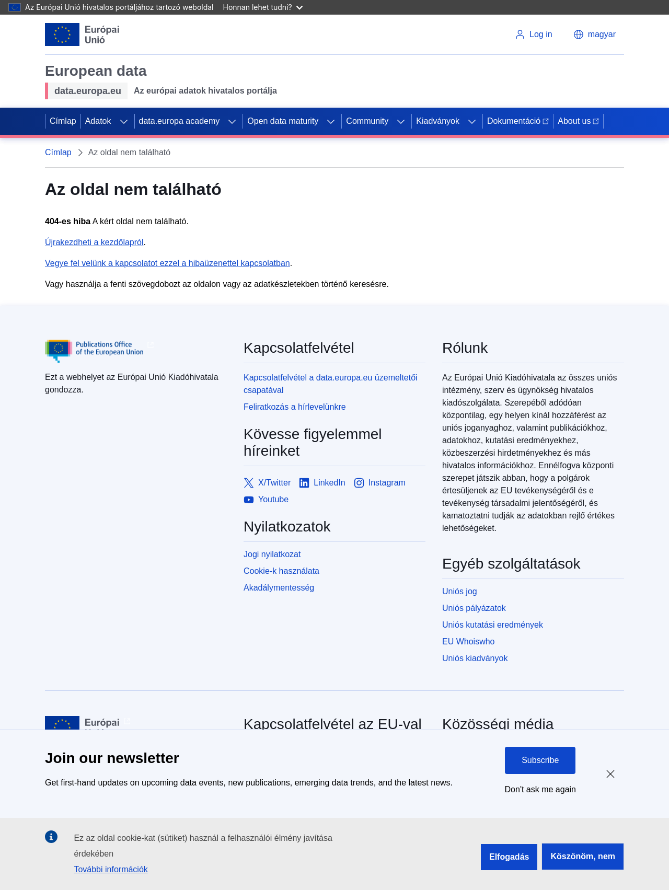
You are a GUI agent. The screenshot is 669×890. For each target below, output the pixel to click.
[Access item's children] (123, 121)
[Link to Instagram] (380, 483)
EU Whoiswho (468, 641)
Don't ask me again (540, 789)
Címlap (63, 121)
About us (578, 121)
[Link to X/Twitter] (267, 483)
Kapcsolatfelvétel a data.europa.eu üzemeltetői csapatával (331, 384)
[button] (594, 34)
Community (367, 121)
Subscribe (540, 760)
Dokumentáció (518, 121)
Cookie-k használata (281, 571)
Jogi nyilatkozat (272, 554)
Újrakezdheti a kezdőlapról (94, 242)
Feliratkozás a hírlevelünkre (295, 406)
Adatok (98, 121)
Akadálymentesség (279, 587)
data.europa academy (179, 121)
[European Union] (82, 34)
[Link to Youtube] (266, 499)
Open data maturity (282, 121)
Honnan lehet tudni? (263, 7)
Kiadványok (437, 121)
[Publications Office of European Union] (136, 351)
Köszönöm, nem (582, 856)
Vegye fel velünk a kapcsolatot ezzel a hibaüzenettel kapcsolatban (167, 263)
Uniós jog (459, 591)
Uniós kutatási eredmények (492, 624)
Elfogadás (509, 856)
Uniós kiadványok (474, 658)
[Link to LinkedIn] (322, 483)
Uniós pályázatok (474, 608)
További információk (110, 869)
